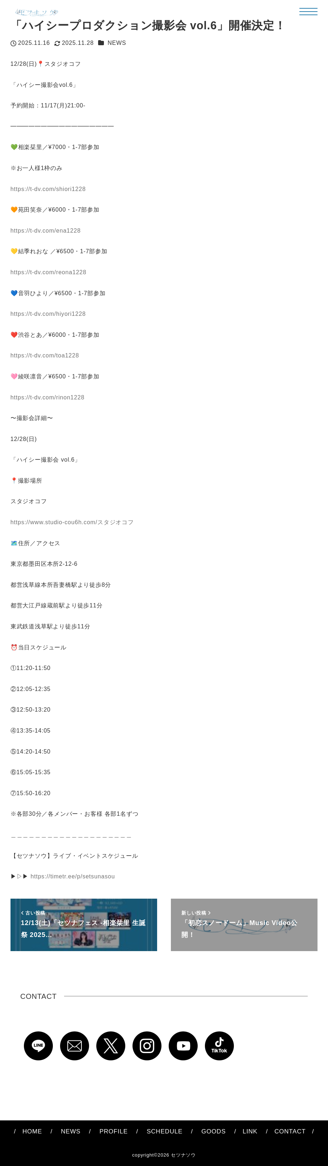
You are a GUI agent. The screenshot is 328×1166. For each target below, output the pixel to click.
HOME (32, 1131)
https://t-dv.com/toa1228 (44, 355)
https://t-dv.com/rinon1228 (47, 397)
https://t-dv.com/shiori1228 (48, 189)
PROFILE (114, 1131)
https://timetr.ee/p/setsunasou (72, 876)
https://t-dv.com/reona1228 (48, 272)
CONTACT (287, 1131)
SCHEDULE (164, 1131)
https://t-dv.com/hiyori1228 (48, 314)
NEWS (117, 43)
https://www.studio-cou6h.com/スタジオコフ (72, 522)
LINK (250, 1131)
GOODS (213, 1131)
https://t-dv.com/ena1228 (45, 231)
